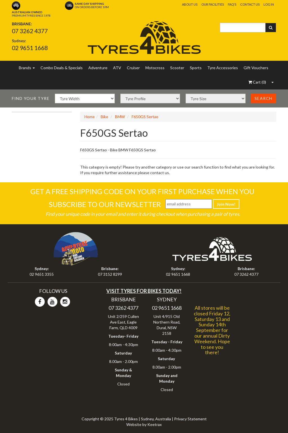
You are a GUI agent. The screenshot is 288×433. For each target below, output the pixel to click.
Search (264, 98)
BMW (120, 116)
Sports (196, 67)
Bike (104, 116)
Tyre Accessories (222, 67)
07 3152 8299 (110, 274)
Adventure (97, 67)
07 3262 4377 (30, 30)
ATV (117, 67)
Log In (269, 4)
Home (89, 116)
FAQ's (232, 4)
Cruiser (133, 67)
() (257, 82)
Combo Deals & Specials (61, 67)
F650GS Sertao (145, 116)
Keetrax (154, 424)
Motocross (155, 67)
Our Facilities (212, 4)
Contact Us (250, 4)
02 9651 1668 (30, 47)
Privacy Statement (190, 418)
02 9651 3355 (42, 274)
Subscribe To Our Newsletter (105, 204)
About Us (189, 4)
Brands (27, 67)
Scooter (177, 67)
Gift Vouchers (256, 67)
